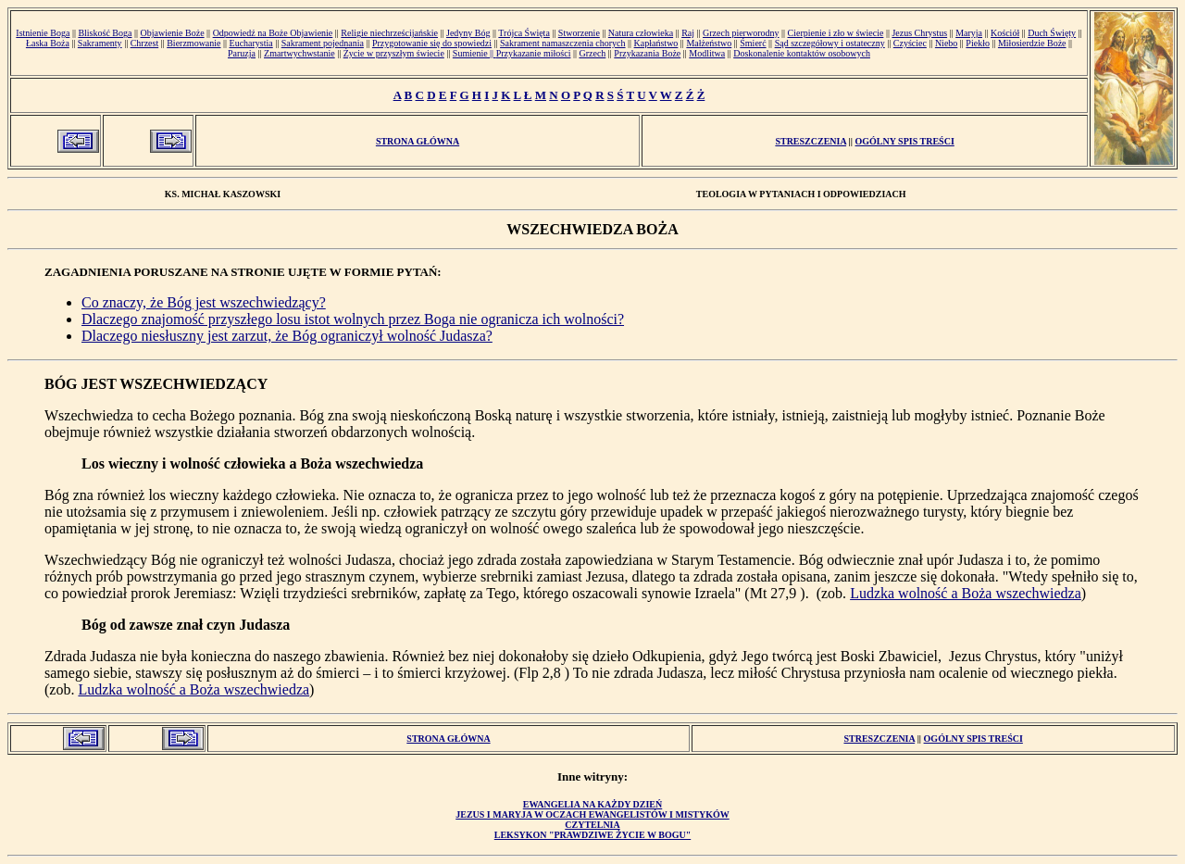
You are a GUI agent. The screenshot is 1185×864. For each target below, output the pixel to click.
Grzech (592, 53)
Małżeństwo (708, 43)
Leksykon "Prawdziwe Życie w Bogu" (592, 835)
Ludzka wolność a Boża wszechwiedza (965, 593)
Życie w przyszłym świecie (393, 53)
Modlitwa (707, 53)
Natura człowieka (640, 33)
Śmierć (753, 43)
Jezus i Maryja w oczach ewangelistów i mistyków (592, 814)
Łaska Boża (47, 43)
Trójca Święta (523, 33)
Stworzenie (579, 33)
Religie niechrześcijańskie (389, 33)
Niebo (946, 43)
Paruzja (242, 53)
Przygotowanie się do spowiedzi (432, 43)
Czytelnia (592, 825)
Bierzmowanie (193, 43)
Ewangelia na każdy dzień (593, 804)
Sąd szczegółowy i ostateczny (830, 43)
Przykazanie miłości (533, 53)
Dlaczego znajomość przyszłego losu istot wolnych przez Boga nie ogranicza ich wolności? (352, 319)
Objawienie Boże (172, 33)
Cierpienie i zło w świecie (836, 33)
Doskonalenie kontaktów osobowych (801, 53)
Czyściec (910, 43)
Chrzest (145, 43)
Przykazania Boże (647, 53)
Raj (687, 33)
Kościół (1005, 33)
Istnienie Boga (42, 33)
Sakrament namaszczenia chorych (563, 43)
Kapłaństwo (656, 43)
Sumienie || (474, 53)
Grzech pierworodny (741, 33)
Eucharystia (251, 43)
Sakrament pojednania (322, 43)
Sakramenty (100, 43)
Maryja (968, 33)
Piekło (978, 43)
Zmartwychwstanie (299, 53)
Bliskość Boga (104, 33)
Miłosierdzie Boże (1032, 43)
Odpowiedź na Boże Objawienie (273, 33)
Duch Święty (1052, 33)
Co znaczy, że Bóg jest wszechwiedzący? (203, 302)
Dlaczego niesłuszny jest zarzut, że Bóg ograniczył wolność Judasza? (287, 336)
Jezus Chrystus (919, 33)
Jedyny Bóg (468, 33)
